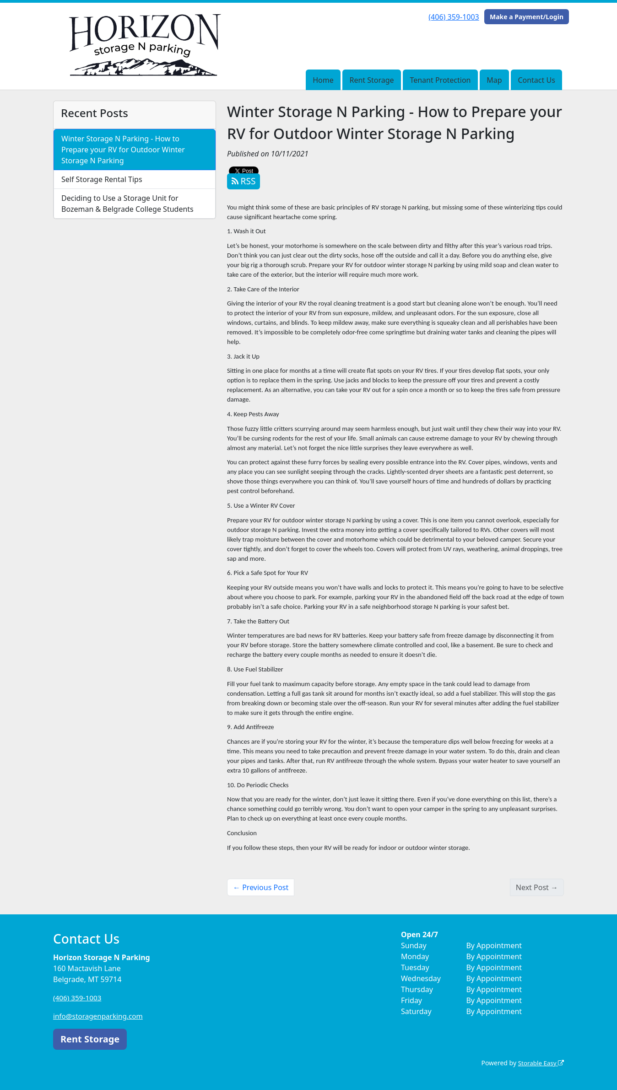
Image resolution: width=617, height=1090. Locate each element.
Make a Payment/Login (526, 16)
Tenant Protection (440, 80)
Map (494, 80)
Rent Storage (371, 80)
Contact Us (536, 80)
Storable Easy (540, 1062)
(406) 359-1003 (453, 17)
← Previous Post (260, 887)
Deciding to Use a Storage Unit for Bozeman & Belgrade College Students (127, 203)
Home (323, 80)
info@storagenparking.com (100, 1016)
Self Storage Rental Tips (101, 179)
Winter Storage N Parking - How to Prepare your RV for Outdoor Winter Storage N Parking (123, 150)
